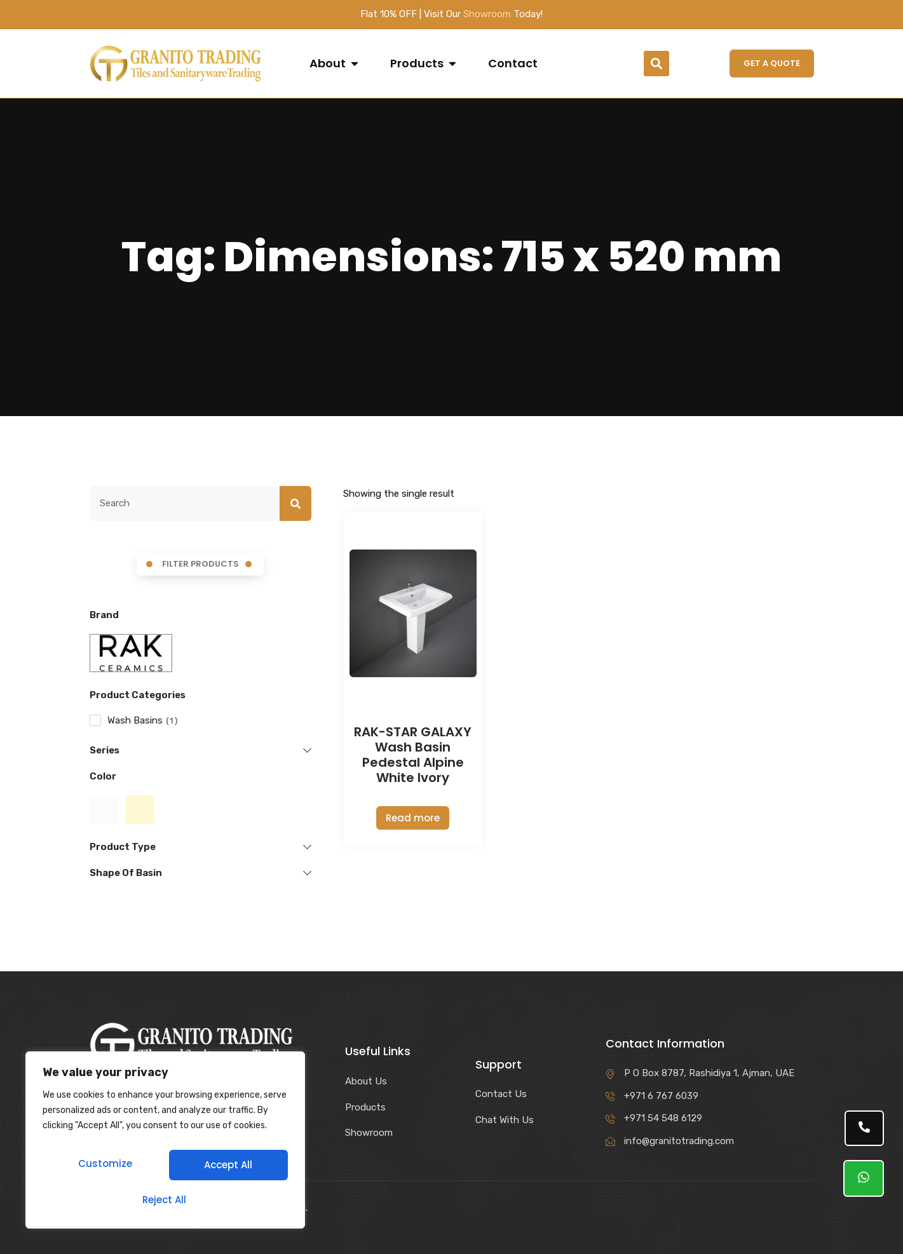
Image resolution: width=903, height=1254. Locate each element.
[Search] (295, 504)
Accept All (165, 1199)
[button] (656, 63)
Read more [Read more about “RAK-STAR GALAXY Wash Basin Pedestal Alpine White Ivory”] (413, 818)
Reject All (226, 1169)
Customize (104, 1169)
